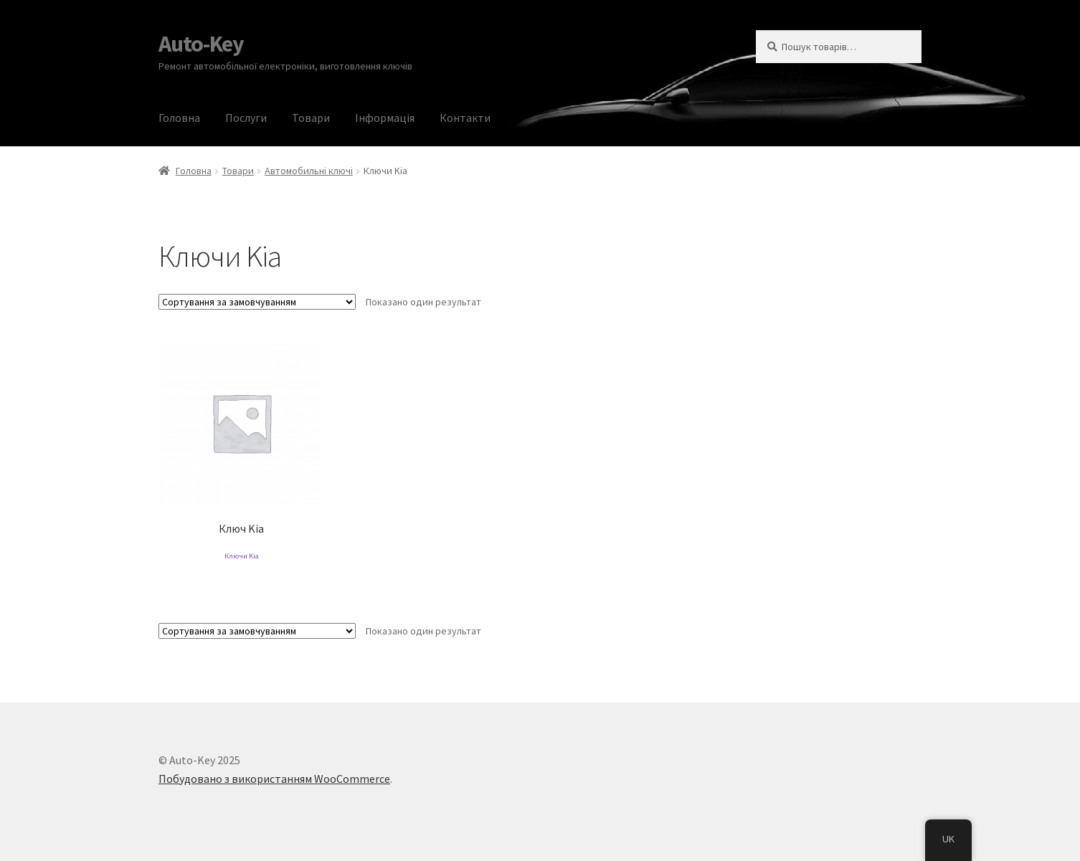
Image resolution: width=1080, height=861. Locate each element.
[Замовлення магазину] (257, 302)
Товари (311, 117)
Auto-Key (201, 43)
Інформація (385, 117)
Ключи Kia (241, 556)
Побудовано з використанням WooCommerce (274, 778)
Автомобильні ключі (309, 170)
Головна (179, 117)
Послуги (246, 117)
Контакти (465, 117)
